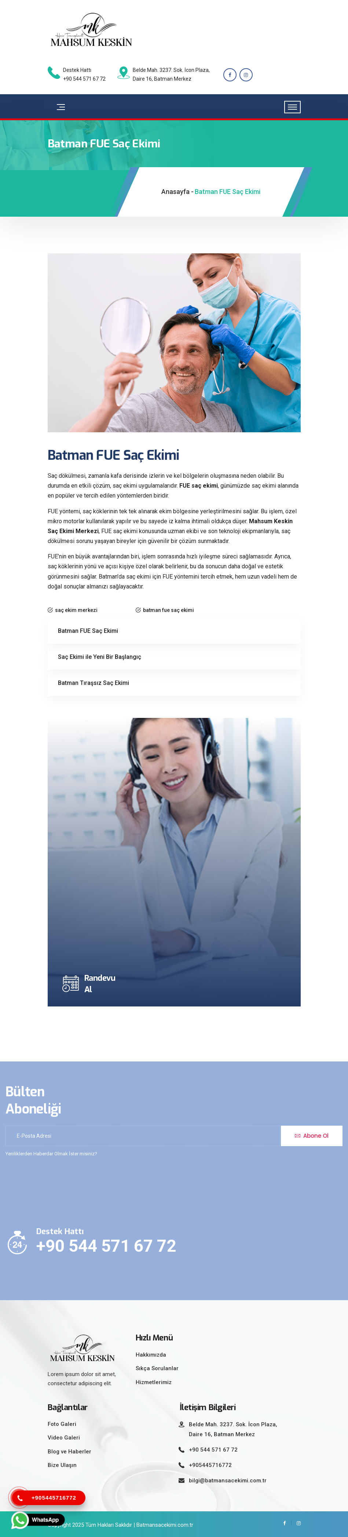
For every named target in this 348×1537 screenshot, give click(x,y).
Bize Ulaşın (62, 1465)
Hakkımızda (151, 1354)
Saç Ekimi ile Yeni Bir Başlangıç (99, 656)
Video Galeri (64, 1437)
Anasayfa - (177, 191)
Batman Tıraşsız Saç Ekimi (93, 682)
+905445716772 (210, 1465)
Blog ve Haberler (69, 1451)
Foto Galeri (62, 1424)
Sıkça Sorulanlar (157, 1368)
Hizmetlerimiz (154, 1382)
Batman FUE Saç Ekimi (88, 630)
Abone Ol (312, 1136)
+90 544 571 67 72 (106, 1246)
